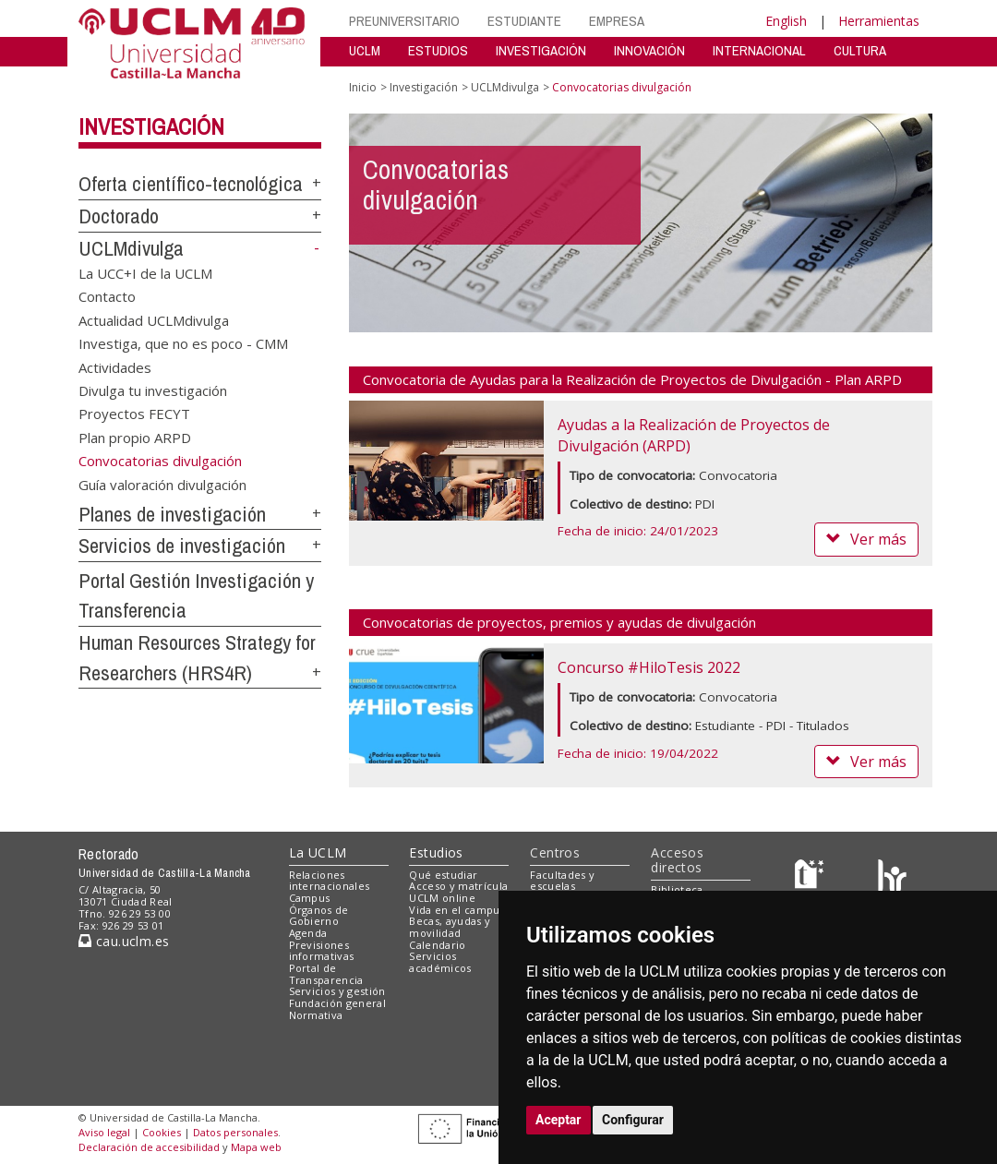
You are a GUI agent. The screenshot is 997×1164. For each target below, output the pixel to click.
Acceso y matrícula (458, 886)
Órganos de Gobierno (319, 916)
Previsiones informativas (321, 951)
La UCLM (318, 852)
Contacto (107, 296)
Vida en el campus (457, 910)
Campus (309, 898)
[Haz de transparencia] (812, 878)
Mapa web (256, 1147)
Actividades (114, 366)
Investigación (151, 126)
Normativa (316, 1015)
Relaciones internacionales (329, 881)
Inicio (363, 87)
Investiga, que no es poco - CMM (183, 343)
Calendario (437, 945)
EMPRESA (616, 20)
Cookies (161, 1132)
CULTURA (860, 50)
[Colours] (892, 878)
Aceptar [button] (558, 1119)
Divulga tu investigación (152, 389)
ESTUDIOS (438, 50)
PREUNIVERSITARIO (404, 20)
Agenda (308, 933)
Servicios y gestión (337, 991)
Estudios (435, 852)
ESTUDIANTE (524, 20)
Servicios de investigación (181, 545)
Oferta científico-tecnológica (190, 184)
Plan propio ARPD (134, 436)
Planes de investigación (172, 514)
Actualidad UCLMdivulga (153, 319)
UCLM (364, 50)
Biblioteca (677, 889)
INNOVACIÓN (649, 50)
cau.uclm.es (123, 941)
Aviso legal (104, 1132)
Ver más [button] (866, 539)
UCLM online (442, 898)
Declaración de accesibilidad (149, 1147)
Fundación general (338, 1003)
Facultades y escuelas (562, 881)
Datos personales (235, 1132)
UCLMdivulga (131, 248)
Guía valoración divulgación (162, 483)
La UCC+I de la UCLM (145, 272)
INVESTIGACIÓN (541, 50)
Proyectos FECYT (134, 413)
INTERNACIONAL (759, 50)
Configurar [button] (633, 1119)
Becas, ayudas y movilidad (449, 927)
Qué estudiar (443, 875)
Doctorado (118, 216)
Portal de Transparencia (326, 974)
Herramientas (878, 21)
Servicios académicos (440, 962)
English (786, 21)
